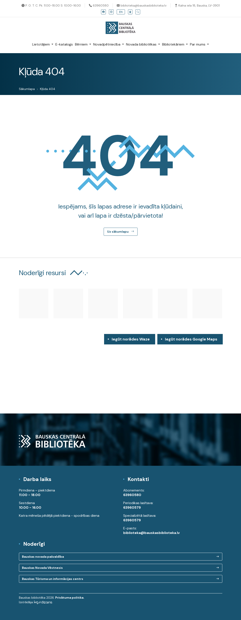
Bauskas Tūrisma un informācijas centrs (52, 579)
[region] (120, 373)
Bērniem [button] (81, 44)
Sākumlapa (27, 89)
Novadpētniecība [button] (107, 44)
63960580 (99, 5)
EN (121, 12)
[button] (130, 11)
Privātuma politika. (69, 598)
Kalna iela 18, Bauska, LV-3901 (197, 5)
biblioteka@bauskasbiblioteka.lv (141, 5)
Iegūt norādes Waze (131, 339)
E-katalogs (64, 44)
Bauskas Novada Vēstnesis (42, 568)
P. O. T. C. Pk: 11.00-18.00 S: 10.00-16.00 (51, 5)
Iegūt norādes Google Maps (191, 340)
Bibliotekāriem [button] (173, 44)
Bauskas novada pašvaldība (43, 557)
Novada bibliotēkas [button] (141, 44)
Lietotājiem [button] (41, 44)
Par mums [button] (198, 44)
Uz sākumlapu (120, 232)
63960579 (132, 507)
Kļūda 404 (47, 89)
